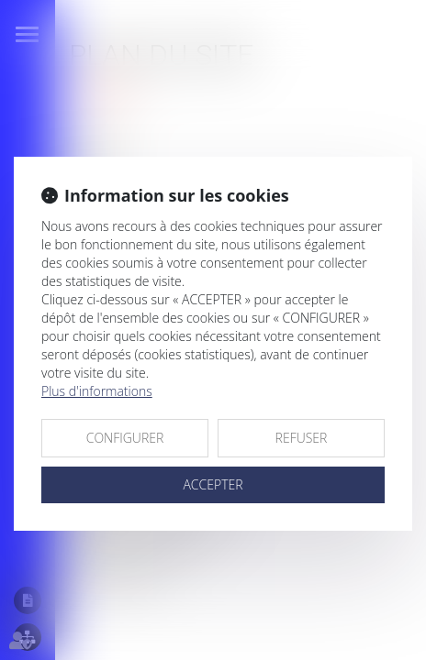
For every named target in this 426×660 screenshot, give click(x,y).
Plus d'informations (96, 391)
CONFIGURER (125, 437)
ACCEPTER (212, 484)
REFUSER (301, 437)
